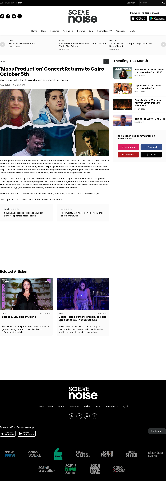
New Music (68, 31)
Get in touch (157, 431)
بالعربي (132, 31)
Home (34, 31)
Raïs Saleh (5, 85)
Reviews (81, 31)
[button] (163, 44)
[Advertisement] (37, 245)
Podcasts (120, 31)
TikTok (153, 154)
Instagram (130, 147)
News (43, 31)
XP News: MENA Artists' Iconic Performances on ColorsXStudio (83, 214)
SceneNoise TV (104, 31)
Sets (91, 31)
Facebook (152, 147)
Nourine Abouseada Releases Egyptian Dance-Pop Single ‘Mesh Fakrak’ (23, 214)
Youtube (130, 154)
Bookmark (131, 3)
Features (54, 31)
